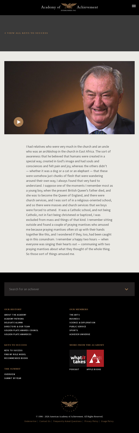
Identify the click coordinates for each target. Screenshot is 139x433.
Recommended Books (16, 358)
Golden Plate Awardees (17, 334)
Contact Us (44, 421)
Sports (74, 330)
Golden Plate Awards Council (21, 330)
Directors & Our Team (17, 326)
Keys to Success (15, 345)
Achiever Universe (80, 334)
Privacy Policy (91, 421)
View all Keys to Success (27, 33)
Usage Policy (107, 421)
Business (75, 319)
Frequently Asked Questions (67, 421)
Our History (13, 309)
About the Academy (15, 315)
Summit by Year (12, 378)
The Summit (12, 369)
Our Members (79, 309)
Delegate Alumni (13, 322)
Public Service (78, 326)
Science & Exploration (82, 322)
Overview (9, 374)
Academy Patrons (14, 319)
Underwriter (30, 421)
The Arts (75, 315)
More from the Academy (87, 345)
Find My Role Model (15, 354)
